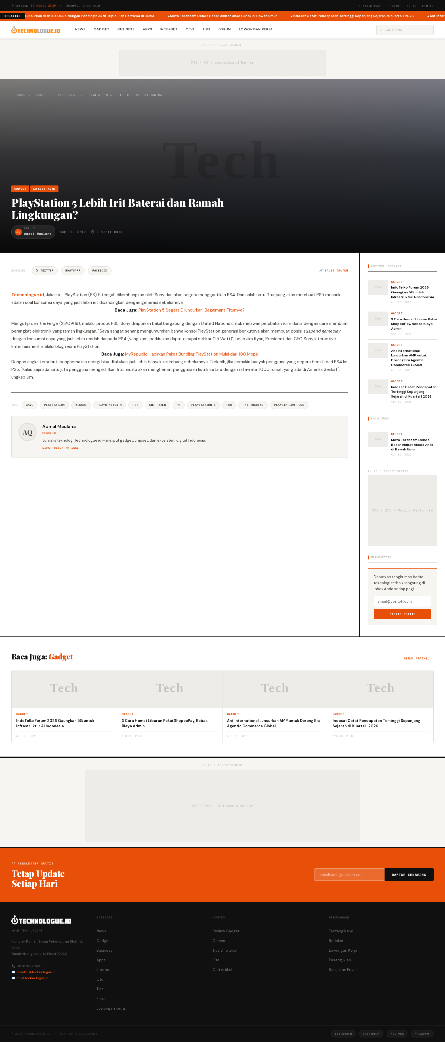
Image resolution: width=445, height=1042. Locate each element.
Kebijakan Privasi (343, 969)
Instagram (343, 1033)
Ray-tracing (253, 405)
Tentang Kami (370, 6)
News (80, 29)
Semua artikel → (419, 658)
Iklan (411, 6)
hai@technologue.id (32, 978)
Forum (225, 29)
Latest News (66, 95)
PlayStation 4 (110, 405)
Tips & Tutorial (225, 950)
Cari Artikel (222, 969)
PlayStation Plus (289, 405)
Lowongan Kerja (256, 29)
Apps (147, 29)
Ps (178, 405)
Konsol (81, 405)
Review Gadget (226, 931)
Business (126, 29)
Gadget (102, 29)
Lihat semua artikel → (62, 448)
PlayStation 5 (203, 405)
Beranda (18, 95)
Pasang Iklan (340, 960)
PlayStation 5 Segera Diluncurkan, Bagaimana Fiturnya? (191, 310)
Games (219, 940)
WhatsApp (72, 270)
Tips (206, 29)
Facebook (99, 270)
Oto (190, 29)
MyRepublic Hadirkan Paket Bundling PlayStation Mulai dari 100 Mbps (191, 354)
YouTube (397, 1033)
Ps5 (229, 405)
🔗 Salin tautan (333, 270)
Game (29, 405)
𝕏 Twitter (44, 270)
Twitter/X (371, 1033)
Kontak (428, 6)
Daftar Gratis (402, 614)
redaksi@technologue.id (36, 972)
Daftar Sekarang (409, 874)
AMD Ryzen (157, 405)
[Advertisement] (222, 141)
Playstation (54, 405)
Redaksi (394, 6)
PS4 (135, 405)
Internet (169, 29)
